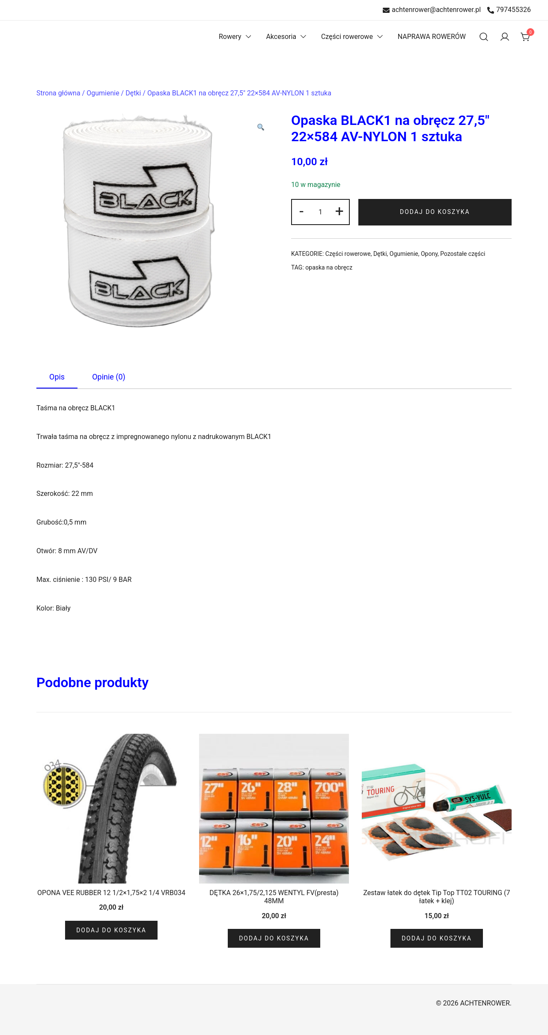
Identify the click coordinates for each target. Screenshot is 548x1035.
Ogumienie (102, 93)
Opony (429, 253)
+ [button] (339, 211)
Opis (57, 376)
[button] (260, 128)
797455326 (509, 10)
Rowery (230, 37)
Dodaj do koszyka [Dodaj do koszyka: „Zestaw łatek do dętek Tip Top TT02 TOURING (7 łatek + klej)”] (437, 938)
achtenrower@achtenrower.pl (432, 10)
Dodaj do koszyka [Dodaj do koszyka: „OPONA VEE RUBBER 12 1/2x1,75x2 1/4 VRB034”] (111, 930)
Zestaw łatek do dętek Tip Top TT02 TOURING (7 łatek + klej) (436, 897)
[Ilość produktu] (320, 212)
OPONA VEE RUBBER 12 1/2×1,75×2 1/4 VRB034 (111, 893)
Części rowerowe (347, 37)
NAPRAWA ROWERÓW (432, 37)
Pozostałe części (462, 253)
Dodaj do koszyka (435, 211)
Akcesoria (281, 37)
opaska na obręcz (328, 267)
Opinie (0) (108, 376)
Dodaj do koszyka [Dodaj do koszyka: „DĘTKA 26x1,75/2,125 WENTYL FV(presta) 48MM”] (274, 938)
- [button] (301, 211)
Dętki (133, 93)
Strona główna (58, 93)
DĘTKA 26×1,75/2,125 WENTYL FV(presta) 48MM (273, 897)
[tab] (56, 377)
